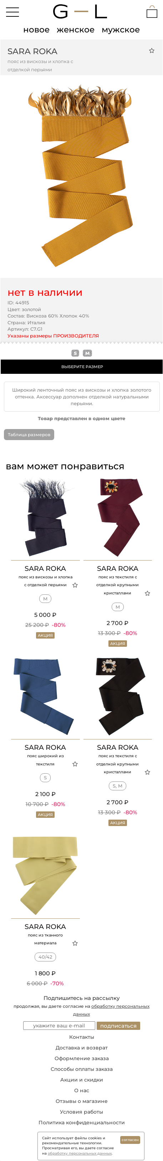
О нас (81, 1090)
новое (36, 30)
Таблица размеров (29, 434)
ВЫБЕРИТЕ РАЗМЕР (82, 366)
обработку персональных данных (80, 1153)
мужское (121, 30)
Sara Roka (32, 51)
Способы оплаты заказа (82, 1069)
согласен (130, 1139)
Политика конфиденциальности (82, 1122)
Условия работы (81, 1112)
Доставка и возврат (82, 1047)
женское (76, 30)
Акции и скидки (81, 1080)
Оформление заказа (82, 1058)
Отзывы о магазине (82, 1101)
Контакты (81, 1037)
